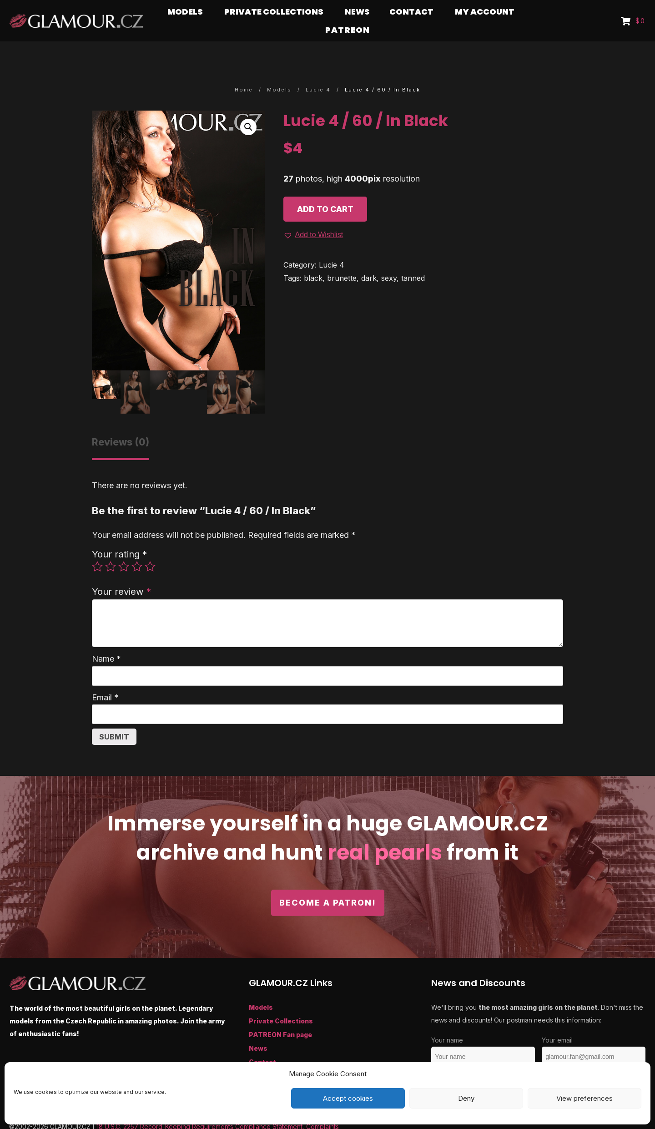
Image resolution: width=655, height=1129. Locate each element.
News (258, 1030)
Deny (466, 1098)
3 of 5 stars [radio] (123, 548)
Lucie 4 (331, 247)
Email (105, 679)
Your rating (119, 536)
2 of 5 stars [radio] (110, 548)
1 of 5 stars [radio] (97, 548)
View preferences (584, 1098)
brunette (342, 260)
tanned (413, 260)
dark (369, 260)
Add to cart (325, 191)
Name (106, 641)
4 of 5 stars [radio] (136, 548)
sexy (389, 260)
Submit (114, 719)
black (313, 260)
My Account (269, 1058)
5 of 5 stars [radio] (150, 548)
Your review (121, 573)
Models (261, 989)
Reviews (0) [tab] (120, 424)
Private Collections (281, 1003)
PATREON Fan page (280, 1017)
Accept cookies (348, 1098)
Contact (262, 1044)
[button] (248, 109)
